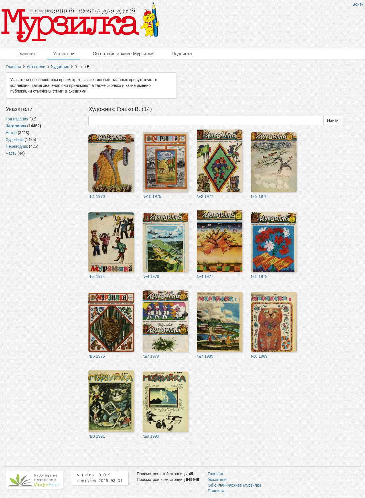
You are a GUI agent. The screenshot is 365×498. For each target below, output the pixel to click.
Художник (60, 66)
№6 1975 (96, 356)
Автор (11, 132)
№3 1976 (259, 196)
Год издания (17, 119)
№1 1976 (96, 196)
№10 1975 (152, 196)
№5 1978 (259, 276)
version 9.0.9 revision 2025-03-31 (100, 478)
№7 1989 (205, 356)
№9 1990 (151, 436)
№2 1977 (205, 196)
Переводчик (17, 146)
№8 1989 (259, 356)
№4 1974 (96, 276)
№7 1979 (151, 356)
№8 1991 (96, 436)
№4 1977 (205, 276)
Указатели (63, 53)
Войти (358, 4)
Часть (11, 153)
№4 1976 (151, 276)
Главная (26, 53)
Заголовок (16, 126)
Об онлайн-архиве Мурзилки (123, 53)
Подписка (182, 53)
